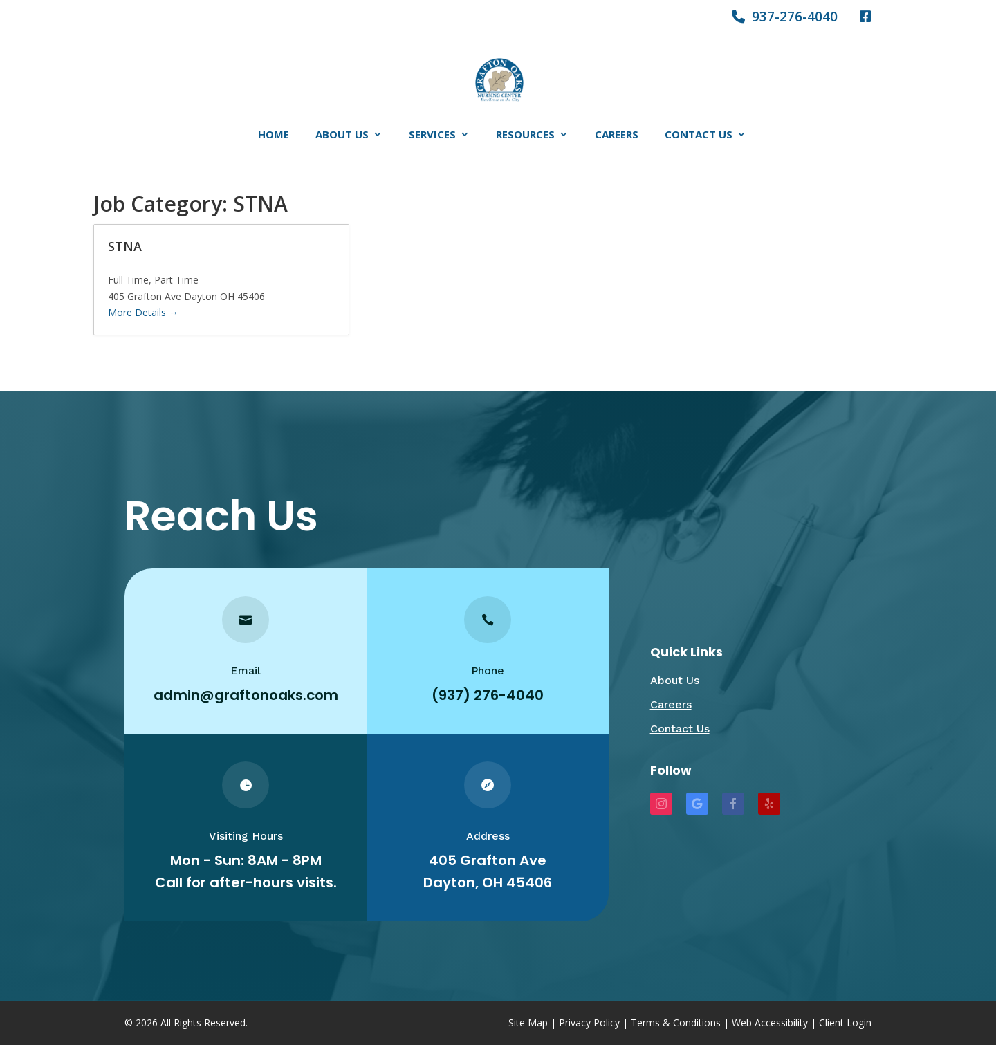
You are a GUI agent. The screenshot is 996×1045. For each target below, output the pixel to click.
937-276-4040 (785, 18)
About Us (342, 135)
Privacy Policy (589, 1022)
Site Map (528, 1022)
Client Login (845, 1022)
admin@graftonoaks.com (245, 695)
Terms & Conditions (676, 1022)
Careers (616, 135)
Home (273, 135)
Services (432, 135)
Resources (525, 135)
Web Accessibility (770, 1022)
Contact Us (698, 135)
